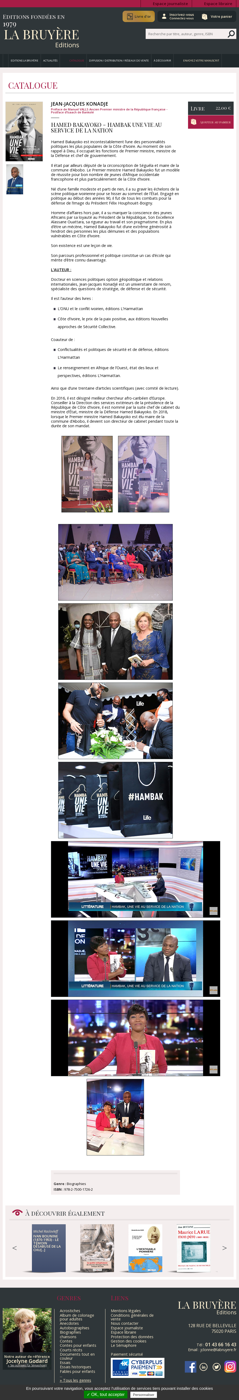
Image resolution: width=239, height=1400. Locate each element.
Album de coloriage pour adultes (77, 1317)
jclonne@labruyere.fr (218, 1349)
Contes (66, 1341)
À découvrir (162, 60)
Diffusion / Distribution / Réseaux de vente (119, 60)
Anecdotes (69, 1323)
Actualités (50, 60)
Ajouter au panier (216, 122)
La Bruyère (41, 33)
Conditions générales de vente (132, 1317)
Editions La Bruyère (24, 60)
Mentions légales (126, 1310)
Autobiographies (74, 1327)
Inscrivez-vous (180, 16)
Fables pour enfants (77, 1371)
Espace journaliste (170, 3)
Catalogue (76, 60)
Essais (65, 1362)
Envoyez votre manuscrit (201, 60)
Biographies (70, 1332)
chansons (68, 1336)
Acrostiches (70, 1310)
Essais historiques (75, 1366)
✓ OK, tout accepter (106, 1394)
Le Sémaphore (124, 1345)
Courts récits (71, 1349)
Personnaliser (144, 1395)
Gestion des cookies (128, 1341)
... (61, 1375)
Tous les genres (77, 1380)
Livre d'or (140, 16)
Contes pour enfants (78, 1345)
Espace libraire (218, 3)
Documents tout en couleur (77, 1356)
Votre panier (221, 16)
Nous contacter (124, 1323)
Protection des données (132, 1336)
